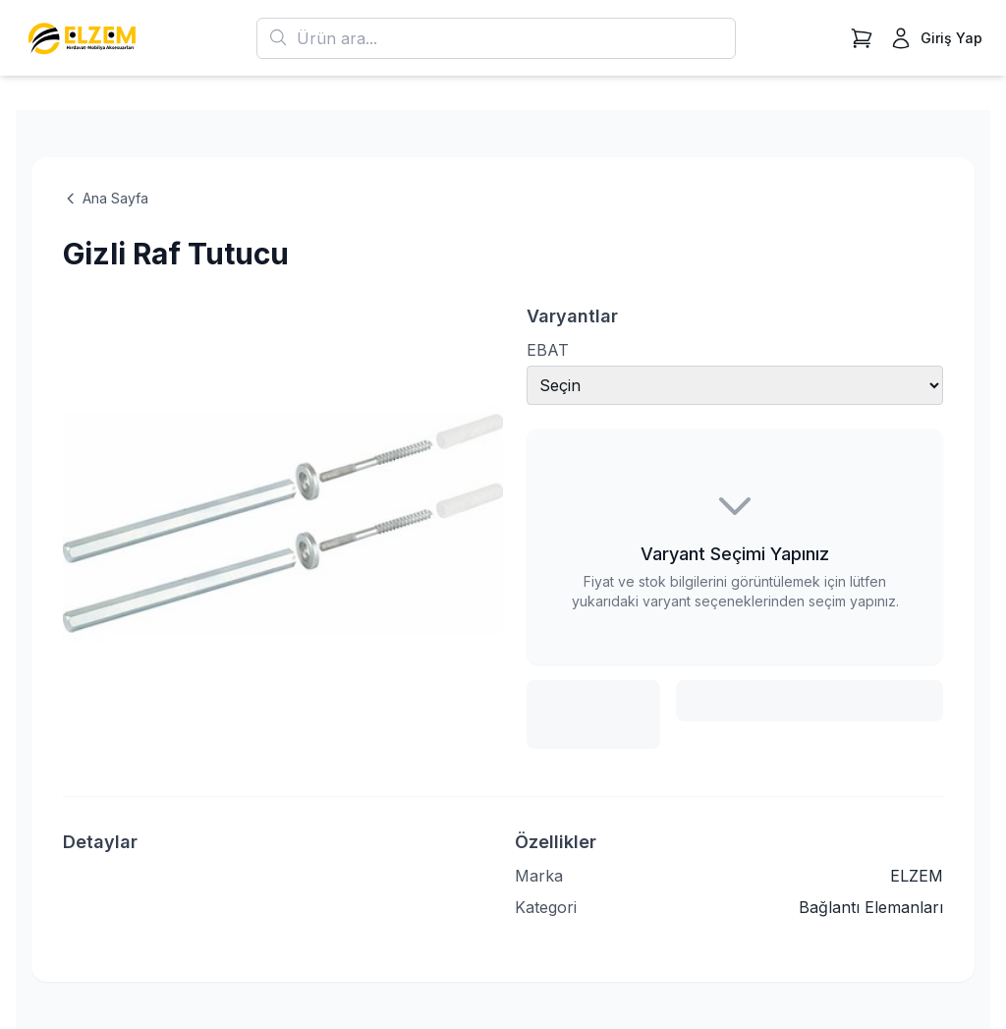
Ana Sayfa (105, 198)
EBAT (548, 350)
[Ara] (278, 37)
